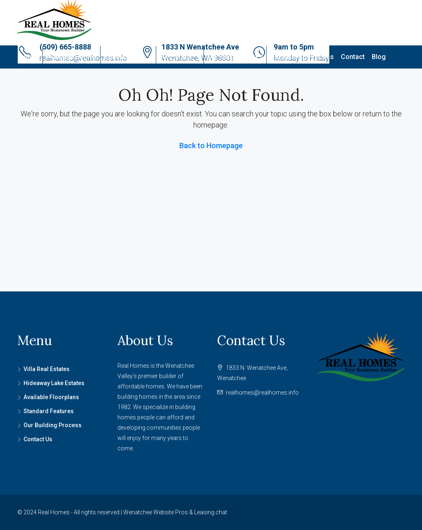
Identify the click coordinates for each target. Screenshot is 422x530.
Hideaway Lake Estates (53, 383)
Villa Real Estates (46, 369)
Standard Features (235, 57)
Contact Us (37, 439)
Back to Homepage (211, 145)
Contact (353, 57)
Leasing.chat (210, 512)
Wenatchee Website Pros (155, 512)
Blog (379, 57)
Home (30, 57)
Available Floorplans (51, 397)
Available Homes (71, 57)
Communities (124, 57)
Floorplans (175, 57)
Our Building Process (302, 57)
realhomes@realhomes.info (262, 392)
